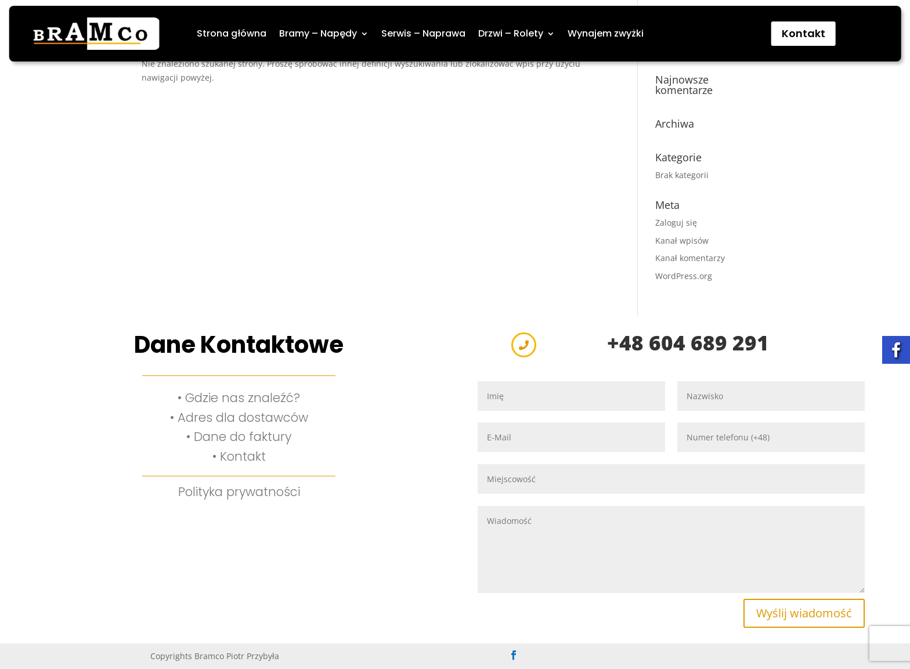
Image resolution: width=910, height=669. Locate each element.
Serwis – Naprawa (423, 33)
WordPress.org (683, 275)
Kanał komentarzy (690, 257)
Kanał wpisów (682, 240)
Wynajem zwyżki (606, 33)
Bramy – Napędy (318, 33)
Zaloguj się (676, 222)
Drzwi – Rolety (510, 33)
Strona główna (231, 33)
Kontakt (803, 33)
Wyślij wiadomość (804, 613)
